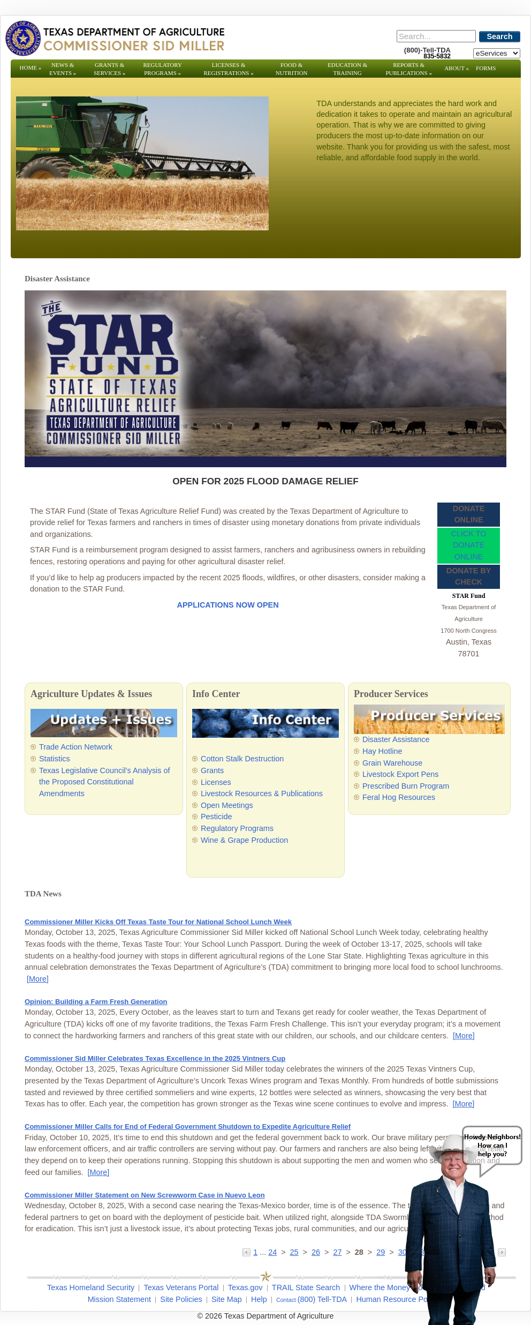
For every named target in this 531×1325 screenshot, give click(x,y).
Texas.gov (245, 1287)
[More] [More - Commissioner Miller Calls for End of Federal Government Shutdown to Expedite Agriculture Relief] (99, 1172)
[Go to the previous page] (247, 1252)
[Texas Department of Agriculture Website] (114, 38)
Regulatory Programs (162, 69)
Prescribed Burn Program (405, 786)
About (456, 68)
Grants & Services (109, 69)
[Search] (436, 36)
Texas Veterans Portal (180, 1287)
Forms (486, 68)
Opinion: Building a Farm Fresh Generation (96, 1002)
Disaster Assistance (396, 739)
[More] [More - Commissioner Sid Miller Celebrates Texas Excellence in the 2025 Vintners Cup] (463, 1103)
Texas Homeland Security (90, 1287)
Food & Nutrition (292, 69)
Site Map (226, 1299)
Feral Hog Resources (398, 797)
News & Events (62, 69)
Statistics (54, 758)
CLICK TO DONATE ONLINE (469, 545)
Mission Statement (119, 1299)
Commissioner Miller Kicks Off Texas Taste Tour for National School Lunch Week (158, 922)
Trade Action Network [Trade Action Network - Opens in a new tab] (75, 747)
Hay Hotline (382, 751)
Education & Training (347, 69)
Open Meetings (227, 805)
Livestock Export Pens (400, 774)
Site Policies (181, 1299)
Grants (212, 770)
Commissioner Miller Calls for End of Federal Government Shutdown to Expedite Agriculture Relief (188, 1126)
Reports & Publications (408, 69)
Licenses (216, 782)
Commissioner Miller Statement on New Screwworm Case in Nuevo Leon (145, 1195)
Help (259, 1299)
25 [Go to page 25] (294, 1252)
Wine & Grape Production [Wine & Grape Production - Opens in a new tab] (244, 840)
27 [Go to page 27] (337, 1252)
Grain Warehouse (392, 763)
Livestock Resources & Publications (262, 793)
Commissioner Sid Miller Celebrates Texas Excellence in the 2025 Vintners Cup (155, 1058)
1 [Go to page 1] (255, 1252)
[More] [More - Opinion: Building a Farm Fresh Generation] (464, 1035)
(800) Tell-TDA (322, 1299)
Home (31, 67)
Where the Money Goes (390, 1287)
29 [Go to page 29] (380, 1252)
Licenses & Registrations (229, 69)
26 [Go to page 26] (316, 1252)
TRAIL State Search (306, 1287)
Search (500, 36)
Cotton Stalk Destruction (242, 758)
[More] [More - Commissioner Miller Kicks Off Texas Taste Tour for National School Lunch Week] (38, 979)
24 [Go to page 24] (272, 1252)
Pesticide (216, 816)
